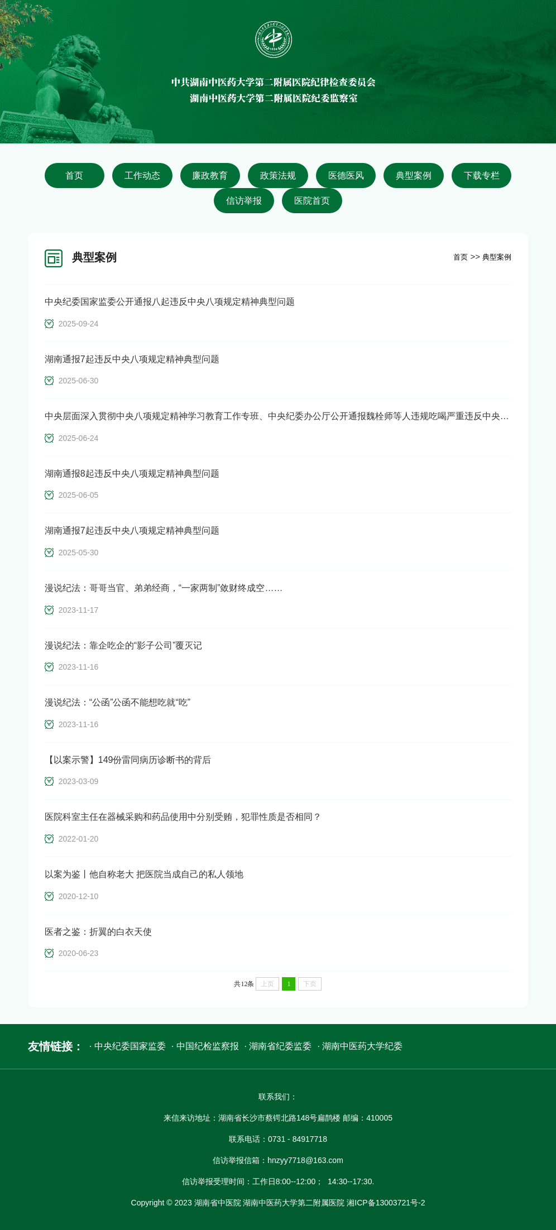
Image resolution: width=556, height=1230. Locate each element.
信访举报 (244, 200)
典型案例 (414, 175)
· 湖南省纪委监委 (278, 1046)
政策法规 (278, 175)
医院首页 (312, 200)
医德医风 (346, 175)
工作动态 (142, 175)
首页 (74, 175)
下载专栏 (482, 175)
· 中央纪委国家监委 (127, 1046)
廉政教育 (210, 175)
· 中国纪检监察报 (205, 1046)
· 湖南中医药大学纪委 (359, 1046)
